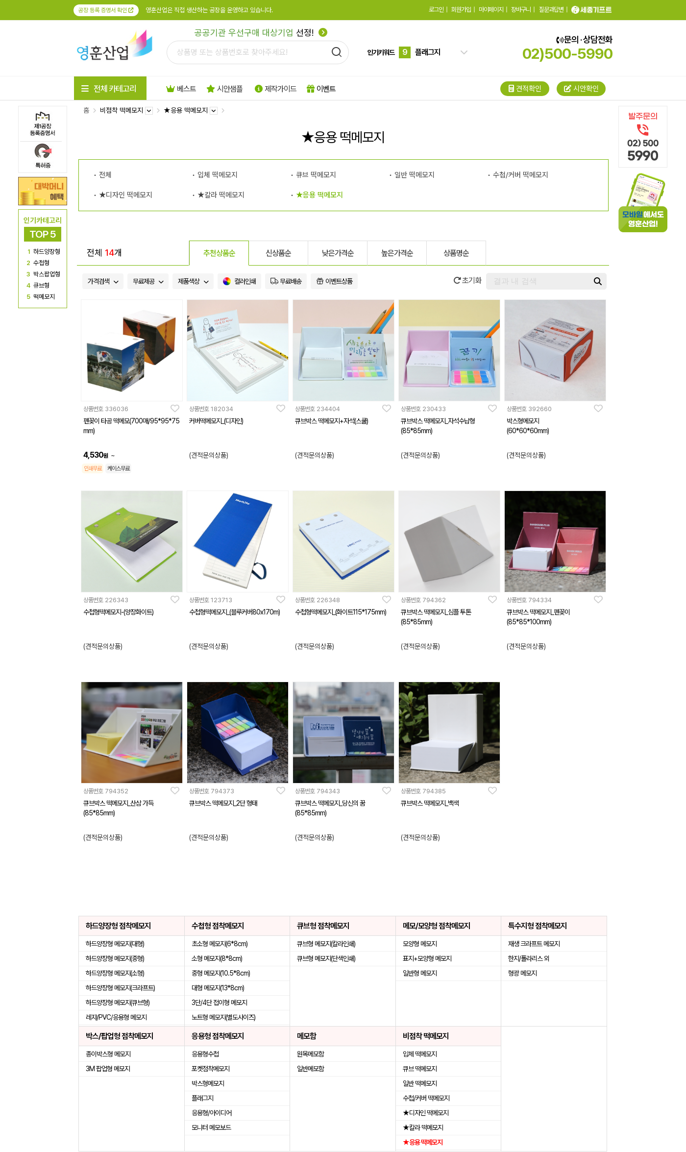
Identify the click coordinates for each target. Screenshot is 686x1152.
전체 (105, 175)
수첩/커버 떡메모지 (520, 175)
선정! (261, 32)
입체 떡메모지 (217, 175)
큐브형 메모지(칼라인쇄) (326, 944)
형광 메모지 (522, 973)
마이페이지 (491, 9)
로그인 (436, 9)
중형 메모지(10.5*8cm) (221, 973)
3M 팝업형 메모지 (108, 1069)
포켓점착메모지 (210, 1069)
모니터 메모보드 (211, 1127)
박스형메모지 (208, 1083)
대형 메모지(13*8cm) (218, 988)
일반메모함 (310, 1069)
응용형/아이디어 (211, 1113)
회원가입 (461, 9)
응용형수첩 (205, 1054)
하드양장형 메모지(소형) (115, 973)
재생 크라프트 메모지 (534, 944)
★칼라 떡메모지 (221, 195)
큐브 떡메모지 (316, 175)
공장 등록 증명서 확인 (106, 10)
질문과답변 (551, 9)
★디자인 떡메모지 (125, 195)
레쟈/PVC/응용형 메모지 (116, 1017)
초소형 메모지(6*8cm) (219, 944)
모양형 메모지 (420, 944)
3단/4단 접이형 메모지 (219, 1002)
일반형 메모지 (420, 973)
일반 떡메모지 (414, 175)
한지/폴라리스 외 (528, 958)
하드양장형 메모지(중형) (115, 958)
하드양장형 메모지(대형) (115, 944)
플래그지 (202, 1098)
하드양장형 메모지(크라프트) (120, 988)
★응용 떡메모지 (319, 195)
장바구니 (521, 9)
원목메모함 (310, 1054)
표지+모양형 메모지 (427, 958)
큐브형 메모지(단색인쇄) (326, 958)
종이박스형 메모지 (108, 1054)
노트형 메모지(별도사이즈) (223, 1017)
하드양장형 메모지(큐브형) (117, 1002)
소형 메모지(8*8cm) (217, 958)
